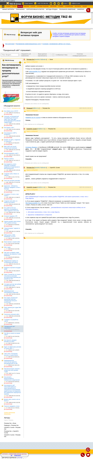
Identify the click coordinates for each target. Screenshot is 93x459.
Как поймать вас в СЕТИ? (11, 111)
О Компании (69, 6)
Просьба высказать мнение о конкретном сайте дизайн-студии (12, 370)
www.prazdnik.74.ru (35, 71)
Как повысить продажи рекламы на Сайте (10, 340)
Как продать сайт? (9, 127)
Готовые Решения (42, 6)
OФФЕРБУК (80, 9)
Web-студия (7, 247)
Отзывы (60, 6)
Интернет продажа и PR (10, 216)
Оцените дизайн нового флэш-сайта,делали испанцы (12, 222)
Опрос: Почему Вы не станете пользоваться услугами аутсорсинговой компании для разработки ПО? (12, 276)
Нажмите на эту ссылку (33, 117)
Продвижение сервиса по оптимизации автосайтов (11, 261)
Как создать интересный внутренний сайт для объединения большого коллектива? (10, 300)
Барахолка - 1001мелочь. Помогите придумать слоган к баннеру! (12, 187)
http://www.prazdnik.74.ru (33, 203)
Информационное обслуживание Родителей (11, 291)
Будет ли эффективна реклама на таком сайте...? (12, 347)
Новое (8, 6)
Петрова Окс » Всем (10, 423)
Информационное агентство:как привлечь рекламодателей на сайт (11, 362)
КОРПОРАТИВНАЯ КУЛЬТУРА (35, 9)
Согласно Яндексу (31, 147)
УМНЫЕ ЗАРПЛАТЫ (8, 9)
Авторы (26, 6)
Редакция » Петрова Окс (11, 425)
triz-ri (65, 3)
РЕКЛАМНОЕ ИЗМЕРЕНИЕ (67, 9)
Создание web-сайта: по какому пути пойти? (10, 201)
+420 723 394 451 (42, 3)
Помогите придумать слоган (11, 406)
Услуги (33, 6)
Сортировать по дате (16, 108)
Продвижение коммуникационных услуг (28, 44)
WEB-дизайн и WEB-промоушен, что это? (10, 235)
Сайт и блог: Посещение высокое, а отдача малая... (11, 354)
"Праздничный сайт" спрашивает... (9, 327)
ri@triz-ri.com (76, 3)
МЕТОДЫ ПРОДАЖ (51, 9)
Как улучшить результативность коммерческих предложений (12, 378)
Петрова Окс (30, 59)
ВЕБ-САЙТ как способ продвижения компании (10, 147)
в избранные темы (61, 55)
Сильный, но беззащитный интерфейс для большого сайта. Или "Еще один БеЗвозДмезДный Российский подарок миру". (12, 119)
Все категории (9, 44)
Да (11, 456)
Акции (85, 6)
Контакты (78, 6)
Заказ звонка (29, 3)
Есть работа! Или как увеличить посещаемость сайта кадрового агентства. (11, 209)
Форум (20, 6)
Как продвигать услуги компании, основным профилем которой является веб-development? (12, 166)
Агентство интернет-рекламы (12, 180)
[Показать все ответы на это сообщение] (37, 103)
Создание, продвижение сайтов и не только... (56, 44)
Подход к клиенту (9, 158)
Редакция (29, 108)
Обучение (53, 6)
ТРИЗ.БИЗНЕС (20, 9)
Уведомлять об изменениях (26, 54)
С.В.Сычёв (19, 457)
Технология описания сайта (11, 314)
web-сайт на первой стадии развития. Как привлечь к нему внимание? (12, 254)
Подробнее (17, 456)
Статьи (14, 6)
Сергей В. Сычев (32, 129)
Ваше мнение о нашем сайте (12, 242)
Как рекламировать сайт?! (11, 153)
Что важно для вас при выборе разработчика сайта (12, 284)
